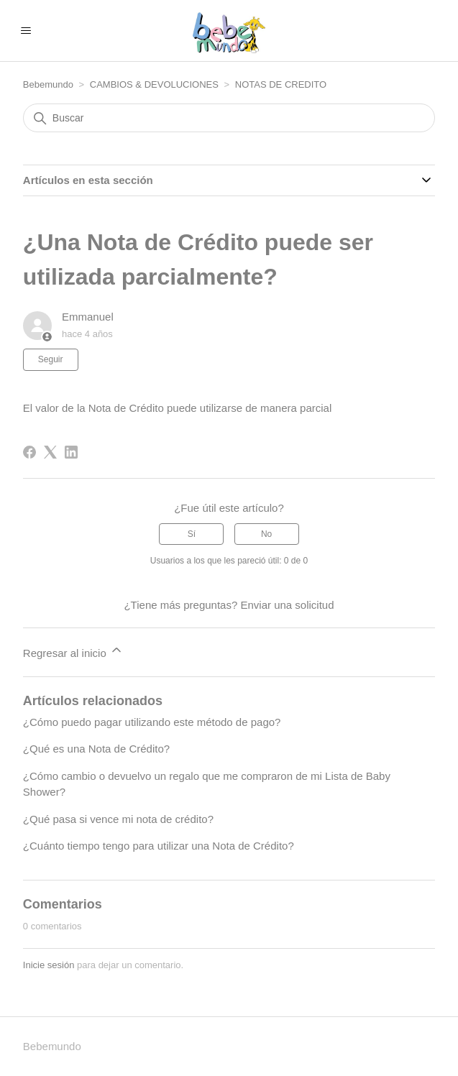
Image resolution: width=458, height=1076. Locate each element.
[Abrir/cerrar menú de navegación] (25, 30)
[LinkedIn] (71, 452)
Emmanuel (88, 317)
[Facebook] (29, 452)
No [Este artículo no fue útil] (266, 534)
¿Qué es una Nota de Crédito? (96, 748)
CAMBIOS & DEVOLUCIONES (155, 84)
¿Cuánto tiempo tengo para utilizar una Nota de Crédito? (158, 846)
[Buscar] (229, 118)
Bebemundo (49, 84)
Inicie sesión (49, 965)
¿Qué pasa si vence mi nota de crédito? (118, 819)
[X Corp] (50, 452)
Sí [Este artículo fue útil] (192, 534)
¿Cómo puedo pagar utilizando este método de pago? (152, 722)
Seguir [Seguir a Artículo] (50, 359)
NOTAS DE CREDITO (280, 84)
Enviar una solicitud (287, 605)
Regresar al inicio (73, 651)
